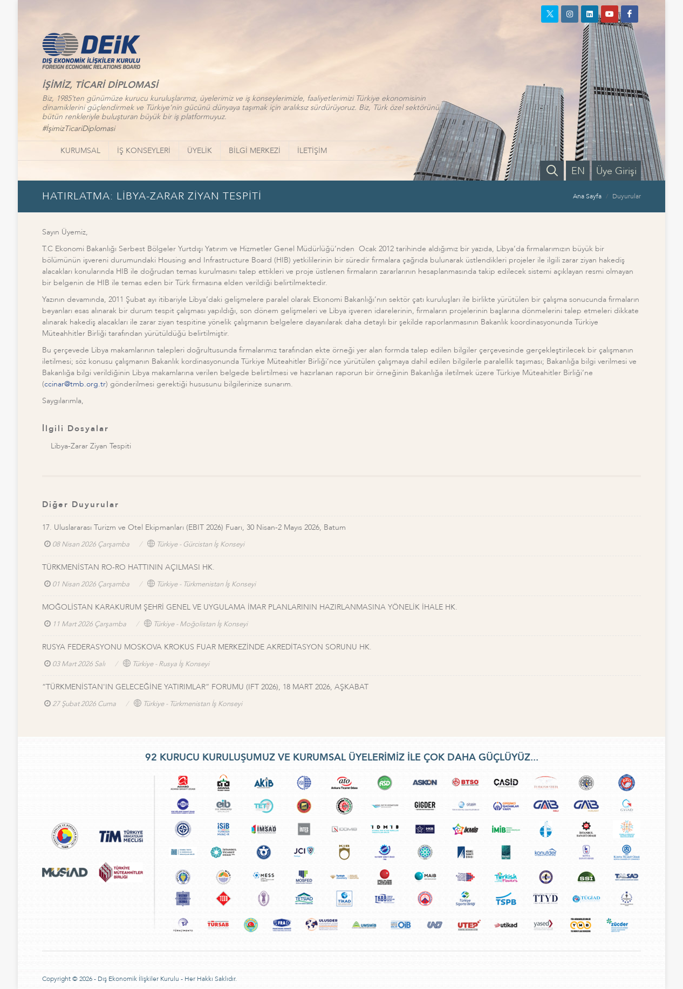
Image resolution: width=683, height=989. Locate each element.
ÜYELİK (199, 151)
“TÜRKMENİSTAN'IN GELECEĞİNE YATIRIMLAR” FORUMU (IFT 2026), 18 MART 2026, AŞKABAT (205, 687)
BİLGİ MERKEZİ (255, 151)
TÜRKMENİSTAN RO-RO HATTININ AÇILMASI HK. (128, 567)
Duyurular (626, 196)
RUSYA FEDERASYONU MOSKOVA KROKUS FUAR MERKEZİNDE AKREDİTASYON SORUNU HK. (207, 647)
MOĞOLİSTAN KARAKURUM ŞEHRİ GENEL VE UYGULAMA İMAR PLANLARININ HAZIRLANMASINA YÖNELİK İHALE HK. (249, 607)
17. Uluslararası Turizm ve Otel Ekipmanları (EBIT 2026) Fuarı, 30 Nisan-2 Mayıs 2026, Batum (194, 527)
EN (578, 171)
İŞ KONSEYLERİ (143, 151)
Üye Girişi (616, 171)
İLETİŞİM (312, 151)
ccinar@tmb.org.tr (75, 384)
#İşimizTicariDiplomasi (78, 128)
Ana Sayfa (587, 196)
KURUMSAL (80, 151)
